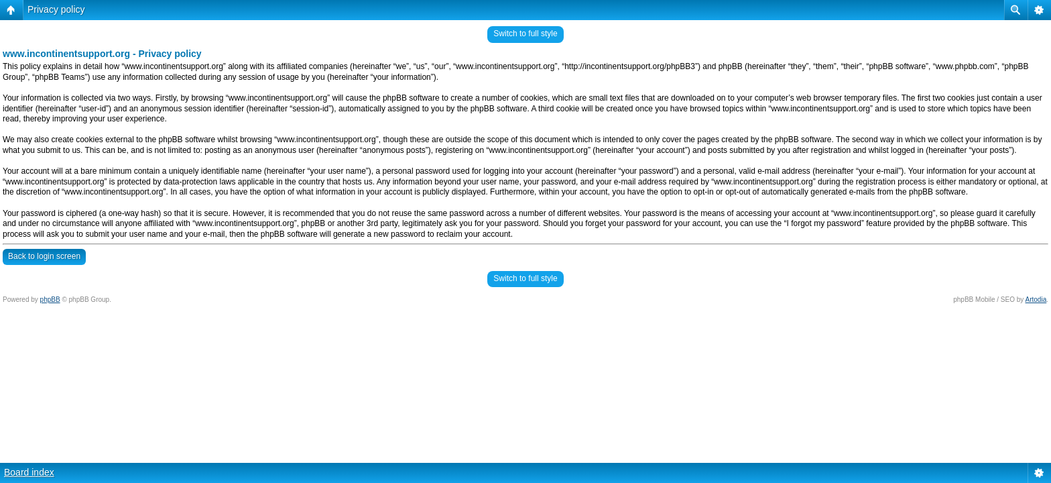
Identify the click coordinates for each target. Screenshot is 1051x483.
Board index (29, 472)
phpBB (50, 299)
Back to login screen (44, 256)
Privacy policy (56, 9)
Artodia (1036, 299)
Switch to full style (525, 33)
